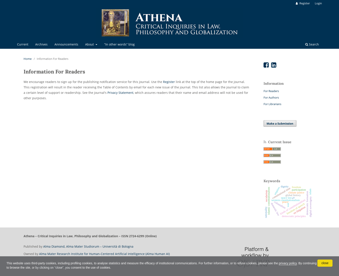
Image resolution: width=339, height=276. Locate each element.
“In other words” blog (119, 44)
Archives (41, 44)
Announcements (66, 44)
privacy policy (288, 263)
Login (318, 3)
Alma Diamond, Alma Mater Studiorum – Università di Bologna (88, 246)
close (325, 263)
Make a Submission (280, 123)
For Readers (271, 91)
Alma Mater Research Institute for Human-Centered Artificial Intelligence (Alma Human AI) (104, 254)
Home (28, 59)
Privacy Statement (120, 93)
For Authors (271, 97)
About (90, 44)
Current (22, 44)
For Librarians (272, 104)
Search (312, 44)
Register (304, 3)
